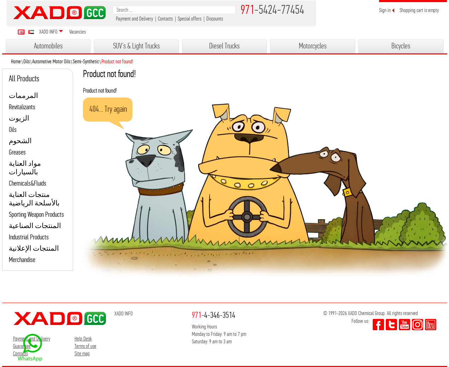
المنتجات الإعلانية (34, 248)
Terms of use (85, 346)
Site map (82, 353)
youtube (404, 324)
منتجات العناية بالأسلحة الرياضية (34, 199)
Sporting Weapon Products (36, 214)
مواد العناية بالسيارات (25, 167)
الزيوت (19, 118)
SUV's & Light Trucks (136, 45)
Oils (13, 130)
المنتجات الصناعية (35, 226)
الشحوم (20, 141)
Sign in (385, 10)
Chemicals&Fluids (27, 183)
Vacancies (77, 31)
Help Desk (83, 338)
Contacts (165, 18)
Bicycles (400, 45)
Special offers (189, 18)
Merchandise (22, 260)
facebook (378, 324)
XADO (59, 12)
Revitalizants (22, 107)
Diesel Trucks (224, 45)
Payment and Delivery (134, 18)
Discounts (214, 18)
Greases (17, 152)
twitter (391, 324)
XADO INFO (48, 31)
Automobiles (48, 45)
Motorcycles (312, 45)
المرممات (23, 96)
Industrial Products (29, 237)
